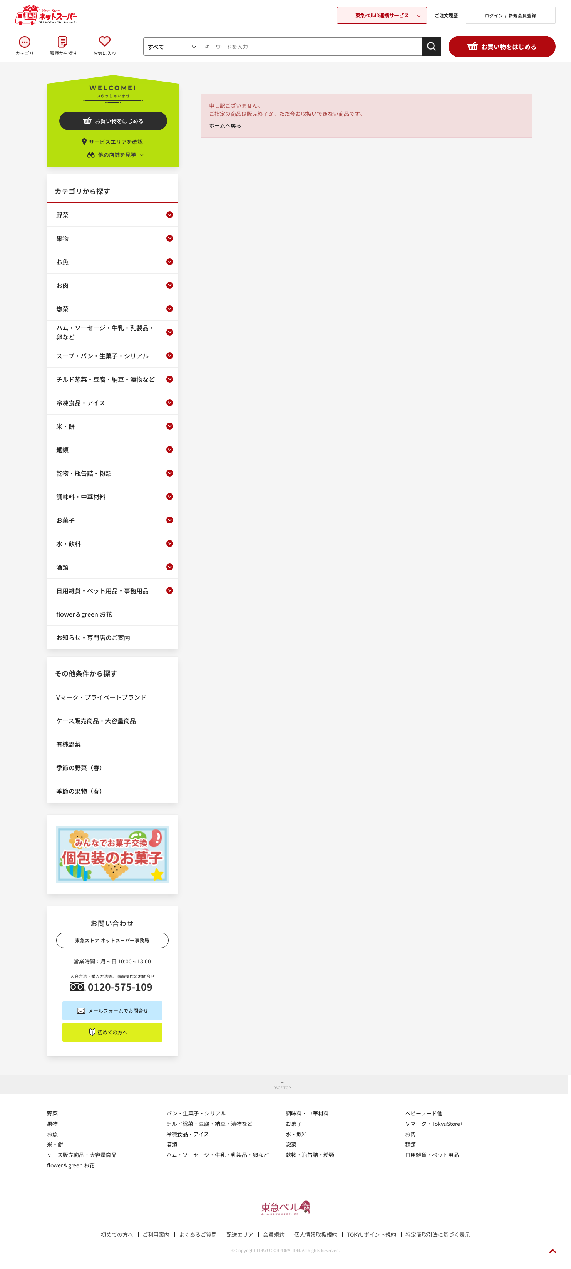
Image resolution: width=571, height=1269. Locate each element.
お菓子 (294, 1123)
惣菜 (291, 1144)
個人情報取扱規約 (315, 1234)
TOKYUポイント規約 (371, 1234)
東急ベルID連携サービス (382, 15)
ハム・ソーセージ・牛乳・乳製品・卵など (217, 1155)
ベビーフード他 (423, 1113)
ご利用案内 (155, 1234)
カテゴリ (24, 53)
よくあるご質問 (198, 1234)
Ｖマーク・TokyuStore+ (434, 1123)
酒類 (171, 1144)
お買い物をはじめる (509, 46)
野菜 (52, 1113)
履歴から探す (63, 53)
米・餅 (55, 1144)
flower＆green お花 (71, 1165)
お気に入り (104, 53)
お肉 (410, 1134)
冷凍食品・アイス (187, 1134)
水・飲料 (296, 1134)
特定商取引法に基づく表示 (437, 1234)
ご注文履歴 (446, 15)
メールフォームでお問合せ (118, 1010)
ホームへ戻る (225, 125)
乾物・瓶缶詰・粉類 (310, 1155)
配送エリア (239, 1234)
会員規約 (274, 1234)
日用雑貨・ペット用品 (432, 1155)
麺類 (410, 1144)
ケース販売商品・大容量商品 (82, 1155)
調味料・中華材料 (307, 1113)
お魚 (52, 1134)
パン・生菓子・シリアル (196, 1113)
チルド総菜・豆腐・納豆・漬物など (209, 1123)
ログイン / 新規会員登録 (510, 15)
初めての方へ (112, 1032)
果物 (52, 1123)
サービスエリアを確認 (116, 141)
